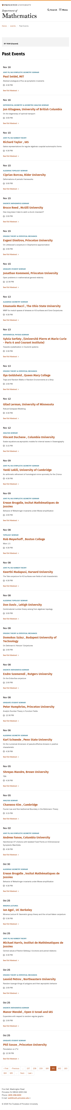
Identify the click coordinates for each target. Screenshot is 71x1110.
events (13, 26)
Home (4, 26)
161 (54, 1069)
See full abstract (10, 91)
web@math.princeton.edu (19, 1098)
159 (41, 1068)
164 (5, 1073)
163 (66, 1068)
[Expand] (14, 43)
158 (35, 1068)
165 (12, 1073)
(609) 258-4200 (14, 1095)
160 (48, 1068)
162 (60, 1068)
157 (29, 1068)
